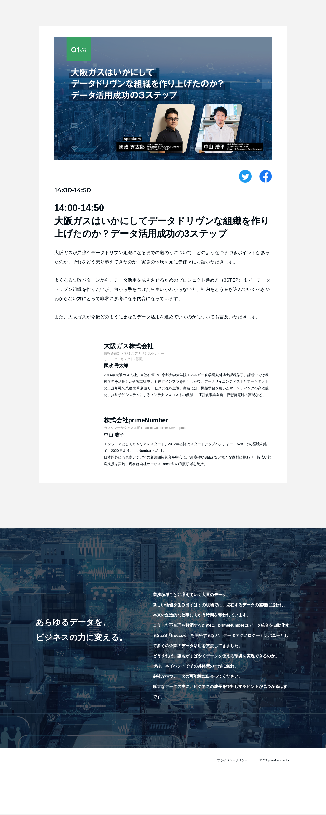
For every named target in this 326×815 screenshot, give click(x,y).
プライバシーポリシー (234, 760)
